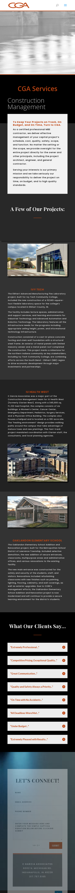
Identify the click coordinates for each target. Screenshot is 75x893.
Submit (56, 856)
